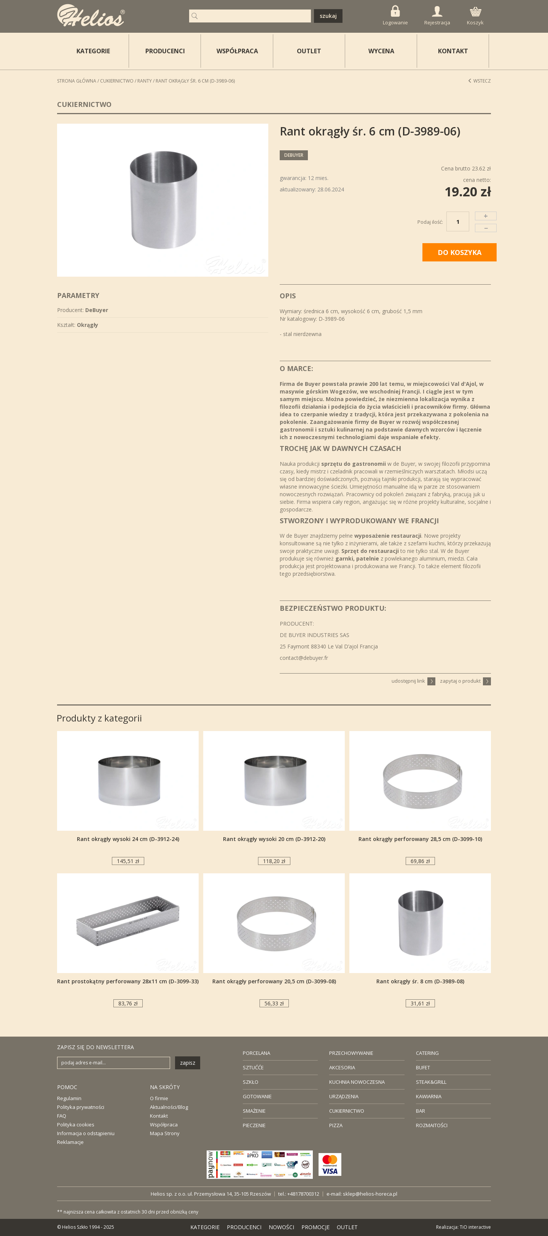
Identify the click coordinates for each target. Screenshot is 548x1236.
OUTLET (309, 51)
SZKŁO (250, 1081)
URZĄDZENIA (343, 1096)
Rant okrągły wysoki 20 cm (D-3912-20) (274, 839)
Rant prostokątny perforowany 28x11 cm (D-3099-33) (128, 981)
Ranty (144, 81)
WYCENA (381, 51)
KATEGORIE (205, 1227)
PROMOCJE (315, 1227)
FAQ (61, 1115)
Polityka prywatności (80, 1107)
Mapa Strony (165, 1133)
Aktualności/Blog (169, 1107)
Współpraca (164, 1124)
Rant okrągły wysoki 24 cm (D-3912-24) (128, 839)
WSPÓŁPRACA (237, 51)
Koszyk (475, 16)
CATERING (427, 1053)
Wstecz (479, 81)
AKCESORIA (342, 1067)
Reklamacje (70, 1142)
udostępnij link (413, 680)
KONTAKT (453, 51)
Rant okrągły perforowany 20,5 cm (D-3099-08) (274, 981)
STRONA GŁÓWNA (76, 81)
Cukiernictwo (117, 81)
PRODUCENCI (165, 51)
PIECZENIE (254, 1125)
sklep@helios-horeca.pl (370, 1193)
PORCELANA (256, 1053)
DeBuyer (293, 155)
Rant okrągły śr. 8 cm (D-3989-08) (420, 981)
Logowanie (395, 15)
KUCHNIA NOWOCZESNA (357, 1081)
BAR (420, 1110)
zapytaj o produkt (465, 680)
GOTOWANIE (257, 1096)
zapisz (187, 1062)
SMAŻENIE (254, 1110)
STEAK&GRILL (431, 1081)
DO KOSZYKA (459, 252)
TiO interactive (475, 1227)
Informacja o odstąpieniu (86, 1133)
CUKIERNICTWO (346, 1110)
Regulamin (69, 1098)
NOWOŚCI (281, 1227)
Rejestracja (437, 16)
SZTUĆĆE (253, 1067)
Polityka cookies (75, 1124)
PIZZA (335, 1125)
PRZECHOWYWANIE (351, 1053)
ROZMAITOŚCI (432, 1125)
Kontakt (159, 1115)
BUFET (423, 1067)
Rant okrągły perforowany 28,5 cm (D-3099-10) (420, 839)
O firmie (159, 1098)
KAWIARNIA (428, 1096)
